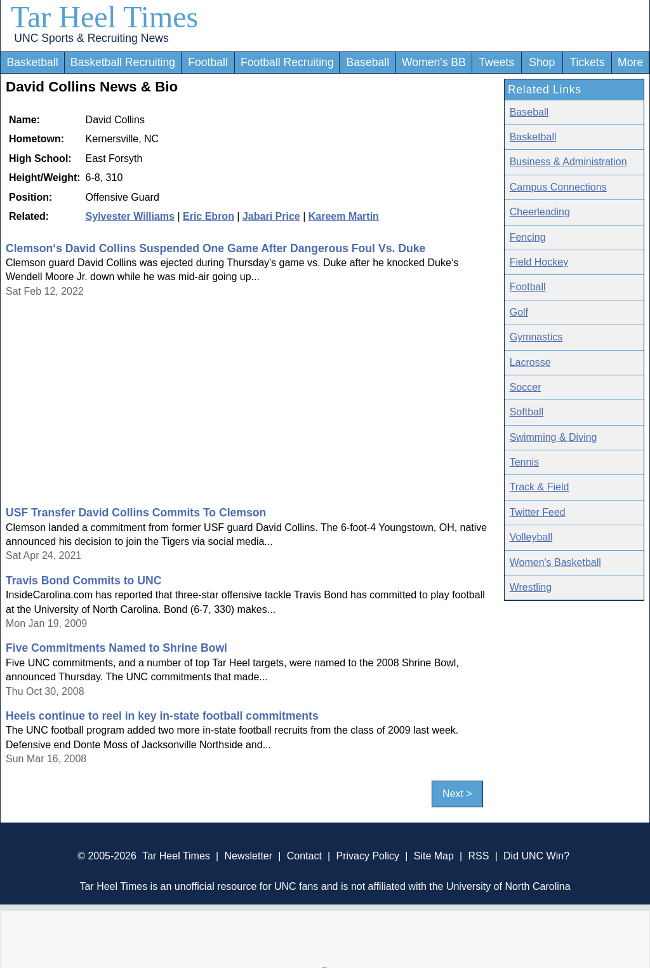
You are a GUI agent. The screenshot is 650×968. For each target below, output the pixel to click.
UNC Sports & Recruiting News (91, 38)
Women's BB (434, 62)
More (630, 62)
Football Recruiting (287, 62)
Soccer (525, 387)
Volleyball (531, 537)
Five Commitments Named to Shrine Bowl (116, 648)
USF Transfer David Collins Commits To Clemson (136, 512)
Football (208, 62)
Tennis (524, 462)
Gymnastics (536, 337)
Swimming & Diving (553, 437)
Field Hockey (539, 262)
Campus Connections (558, 187)
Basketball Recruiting (122, 62)
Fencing (528, 237)
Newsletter (248, 855)
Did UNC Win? (536, 855)
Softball (526, 412)
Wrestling (531, 587)
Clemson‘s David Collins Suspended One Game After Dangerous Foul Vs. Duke (215, 248)
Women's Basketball (555, 562)
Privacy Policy (367, 855)
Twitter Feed (538, 512)
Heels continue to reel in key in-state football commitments (162, 715)
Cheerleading (540, 211)
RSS (478, 855)
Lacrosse (530, 362)
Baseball (368, 62)
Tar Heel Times (104, 17)
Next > (457, 794)
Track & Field (539, 486)
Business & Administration (568, 161)
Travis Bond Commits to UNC (83, 580)
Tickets (586, 62)
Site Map (434, 855)
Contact (304, 855)
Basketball (32, 62)
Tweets (496, 62)
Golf (519, 312)
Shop (542, 62)
